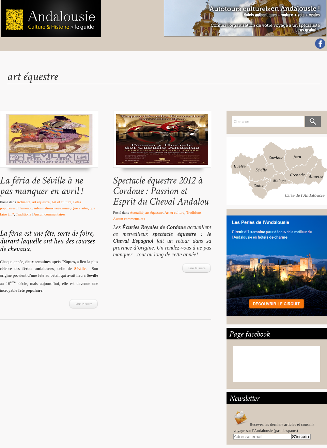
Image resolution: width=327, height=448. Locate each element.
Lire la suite (84, 304)
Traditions (23, 214)
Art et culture (61, 202)
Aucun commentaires (49, 214)
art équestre (41, 202)
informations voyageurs (51, 208)
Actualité (23, 202)
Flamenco (24, 208)
